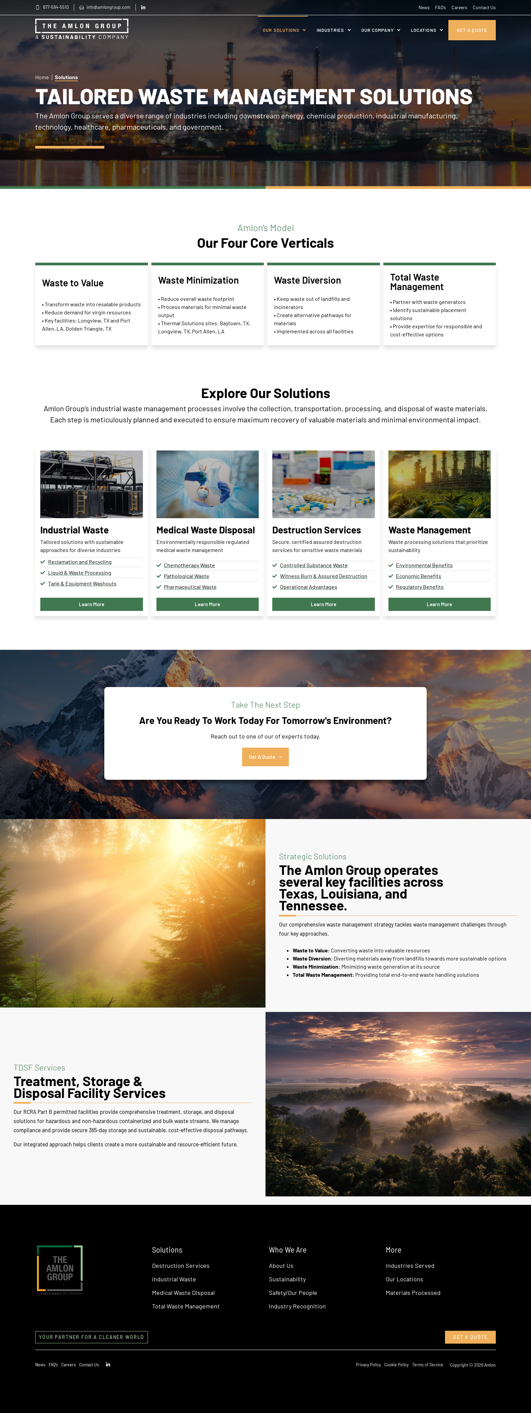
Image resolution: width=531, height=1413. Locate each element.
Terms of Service (427, 1364)
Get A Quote (472, 30)
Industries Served (410, 1265)
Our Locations (404, 1279)
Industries (334, 30)
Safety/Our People (293, 1292)
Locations (427, 30)
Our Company (381, 30)
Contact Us (484, 7)
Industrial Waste (174, 1279)
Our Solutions (284, 30)
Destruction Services (181, 1265)
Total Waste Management (186, 1306)
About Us (281, 1265)
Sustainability (287, 1279)
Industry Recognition (297, 1306)
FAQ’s (440, 7)
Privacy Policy (368, 1364)
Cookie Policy (396, 1364)
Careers (459, 7)
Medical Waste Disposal (183, 1292)
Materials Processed (413, 1292)
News (424, 7)
